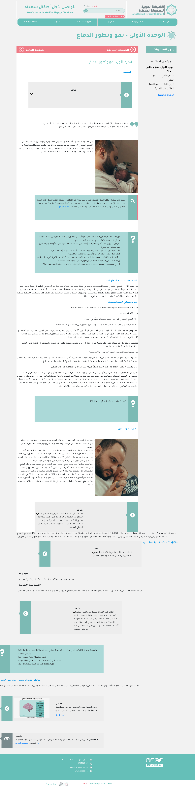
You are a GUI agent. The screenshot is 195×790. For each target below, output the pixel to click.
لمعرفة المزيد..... (62, 207)
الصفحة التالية (35, 50)
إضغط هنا (60, 715)
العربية (27, 7)
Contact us (72, 765)
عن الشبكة (164, 22)
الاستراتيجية (137, 22)
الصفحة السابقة (118, 50)
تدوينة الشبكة (84, 22)
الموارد (111, 22)
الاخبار (57, 22)
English (20, 7)
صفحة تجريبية (165, 95)
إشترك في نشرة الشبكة (47, 17)
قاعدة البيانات (30, 22)
